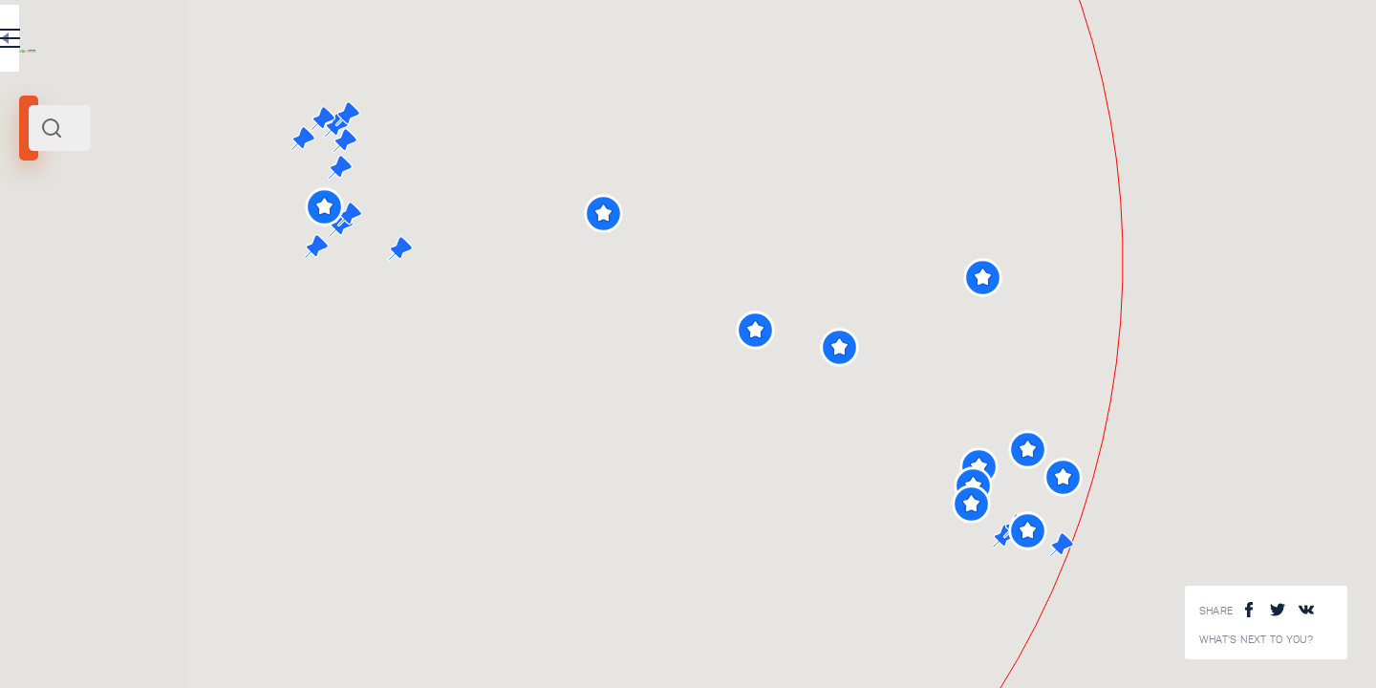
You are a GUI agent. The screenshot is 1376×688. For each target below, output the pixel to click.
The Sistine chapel (275, 536)
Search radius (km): (66, 315)
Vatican (47, 261)
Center (126, 261)
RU (379, 42)
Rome (89, 261)
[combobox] (258, 128)
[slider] (51, 347)
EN (419, 42)
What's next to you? (1256, 639)
